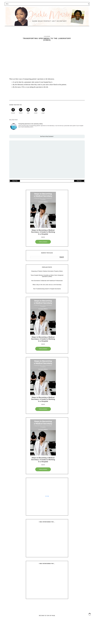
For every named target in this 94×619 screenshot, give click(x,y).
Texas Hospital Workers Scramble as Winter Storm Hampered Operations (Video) (47, 276)
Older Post (79, 180)
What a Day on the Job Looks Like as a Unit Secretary (47, 284)
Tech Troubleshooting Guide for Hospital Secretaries (47, 288)
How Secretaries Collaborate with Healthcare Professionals (47, 280)
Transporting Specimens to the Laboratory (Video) (30, 123)
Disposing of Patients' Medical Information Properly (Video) (47, 271)
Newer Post (14, 180)
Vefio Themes (55, 613)
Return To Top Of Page (47, 615)
